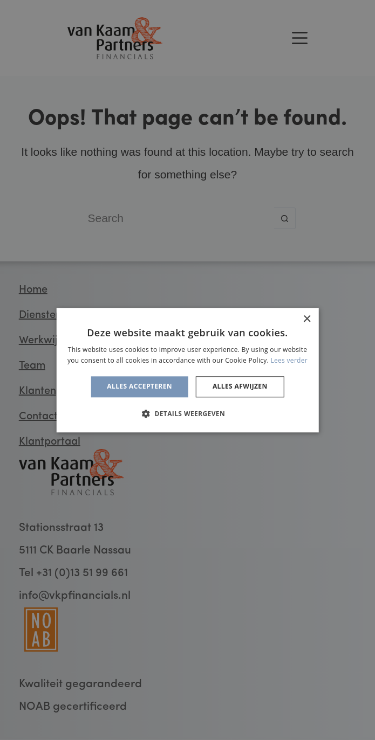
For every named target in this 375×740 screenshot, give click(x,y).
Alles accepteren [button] (139, 386)
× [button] (307, 319)
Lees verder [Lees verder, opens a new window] (289, 360)
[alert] (187, 370)
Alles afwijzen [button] (240, 386)
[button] (187, 413)
